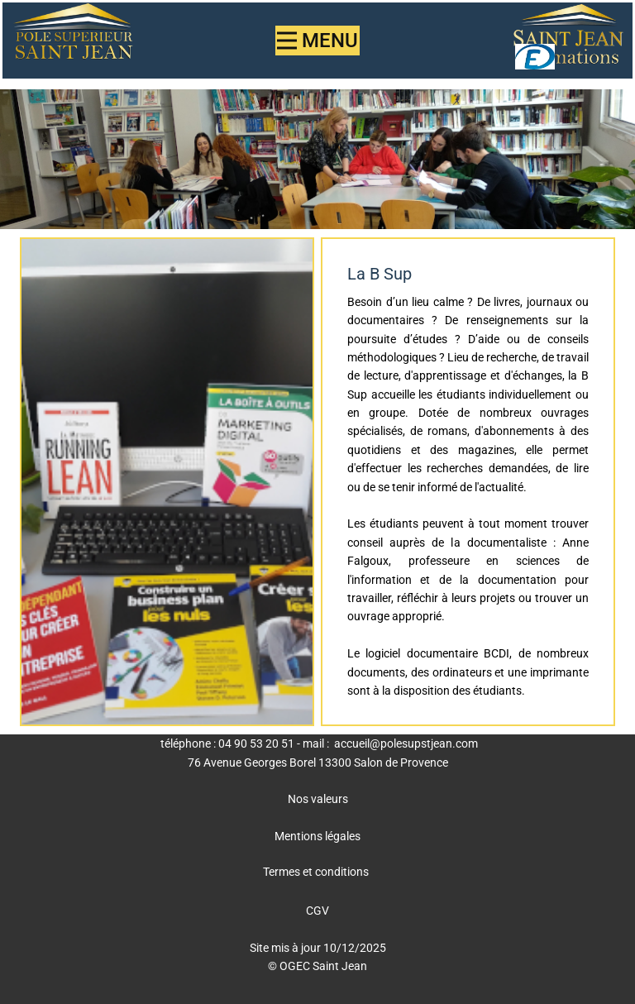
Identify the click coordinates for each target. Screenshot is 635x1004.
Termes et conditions (316, 871)
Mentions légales (317, 836)
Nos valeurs (318, 799)
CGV (317, 910)
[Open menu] (317, 40)
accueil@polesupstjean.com (406, 743)
